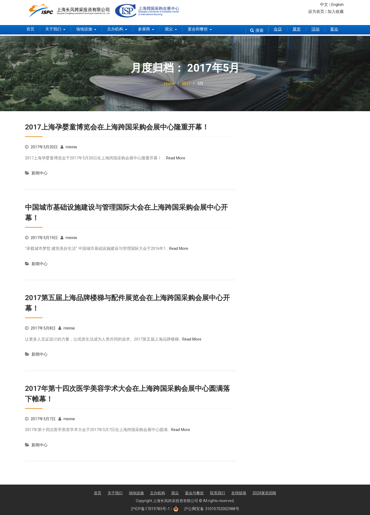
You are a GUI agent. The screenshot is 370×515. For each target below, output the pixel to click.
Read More (175, 158)
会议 (278, 29)
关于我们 (53, 29)
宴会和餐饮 (198, 29)
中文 (324, 4)
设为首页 (316, 11)
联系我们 (217, 493)
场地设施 (84, 29)
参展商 (144, 29)
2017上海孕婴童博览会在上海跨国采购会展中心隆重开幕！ (117, 127)
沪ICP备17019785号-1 (150, 508)
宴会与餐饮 (194, 493)
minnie (71, 147)
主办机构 (115, 29)
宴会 (334, 29)
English (337, 4)
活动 (315, 29)
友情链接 (238, 493)
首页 (30, 29)
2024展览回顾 (264, 493)
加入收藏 (336, 11)
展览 (297, 29)
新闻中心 (39, 173)
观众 (169, 29)
